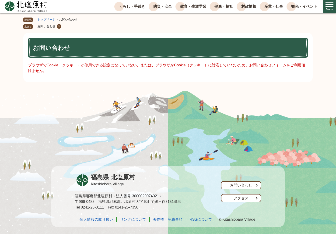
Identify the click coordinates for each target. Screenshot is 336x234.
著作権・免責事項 (168, 219)
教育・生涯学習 (193, 6)
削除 (59, 26)
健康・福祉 (223, 6)
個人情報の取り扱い (96, 219)
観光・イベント (304, 6)
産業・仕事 (273, 6)
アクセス (241, 198)
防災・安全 (162, 6)
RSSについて (200, 219)
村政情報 (248, 6)
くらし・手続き (132, 6)
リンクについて (133, 219)
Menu (329, 6)
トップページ (46, 19)
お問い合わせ (46, 26)
